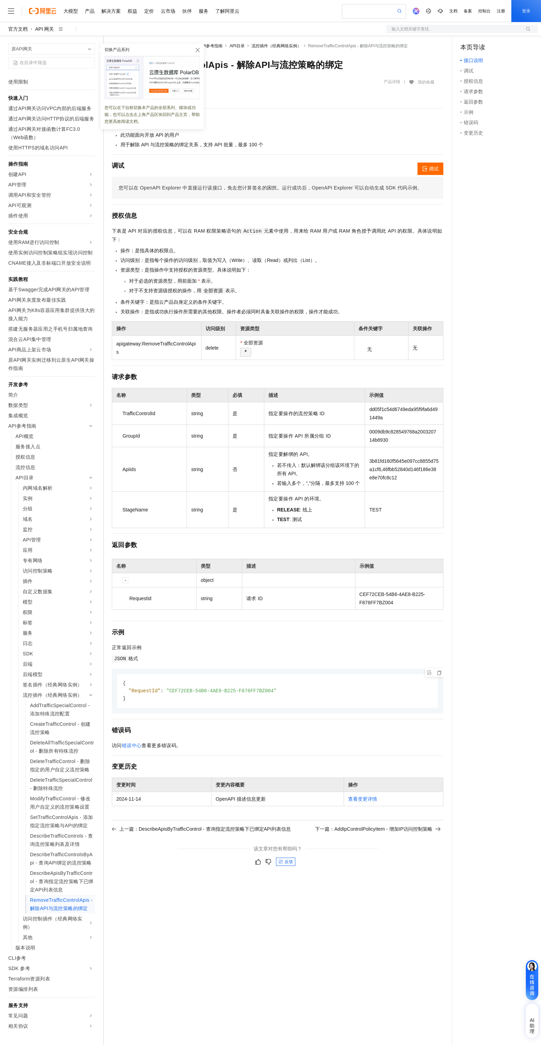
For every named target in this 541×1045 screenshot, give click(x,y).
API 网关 (44, 29)
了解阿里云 (227, 11)
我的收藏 (426, 82)
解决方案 (111, 11)
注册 (501, 11)
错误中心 (132, 746)
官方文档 (18, 29)
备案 (468, 11)
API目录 (236, 45)
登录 (526, 11)
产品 (90, 11)
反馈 (285, 862)
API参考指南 (211, 45)
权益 (132, 11)
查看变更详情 (362, 800)
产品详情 (392, 81)
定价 (149, 11)
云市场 (168, 11)
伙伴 (187, 11)
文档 (453, 11)
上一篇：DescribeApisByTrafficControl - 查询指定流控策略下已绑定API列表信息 (201, 830)
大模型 (70, 11)
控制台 (484, 11)
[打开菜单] (11, 11)
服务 (203, 11)
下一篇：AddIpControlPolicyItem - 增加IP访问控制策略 (378, 830)
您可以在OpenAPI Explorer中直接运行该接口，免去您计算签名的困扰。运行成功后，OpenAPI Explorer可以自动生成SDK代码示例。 (270, 188)
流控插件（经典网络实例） (276, 45)
